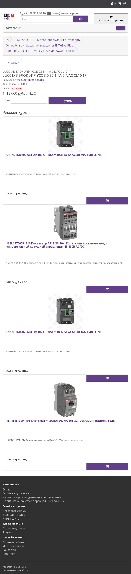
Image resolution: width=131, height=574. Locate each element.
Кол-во (6, 100)
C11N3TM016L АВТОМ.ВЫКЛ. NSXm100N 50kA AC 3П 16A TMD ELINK (54, 332)
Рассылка (9, 554)
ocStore (21, 567)
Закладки (9, 550)
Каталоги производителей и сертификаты (32, 497)
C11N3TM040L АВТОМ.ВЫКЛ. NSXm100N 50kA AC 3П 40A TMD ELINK (54, 155)
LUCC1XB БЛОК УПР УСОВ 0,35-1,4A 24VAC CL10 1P (40, 51)
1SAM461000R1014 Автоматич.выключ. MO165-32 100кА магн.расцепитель (60, 421)
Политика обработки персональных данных (33, 501)
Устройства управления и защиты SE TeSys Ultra (40, 45)
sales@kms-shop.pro (65, 13)
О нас (6, 489)
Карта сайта (11, 518)
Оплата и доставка (16, 493)
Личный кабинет (14, 542)
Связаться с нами (14, 511)
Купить (67, 100)
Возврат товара (14, 515)
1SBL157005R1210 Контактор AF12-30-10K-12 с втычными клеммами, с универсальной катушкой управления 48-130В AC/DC (56, 244)
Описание (12, 63)
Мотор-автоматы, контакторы (58, 40)
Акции (7, 532)
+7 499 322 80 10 (34, 13)
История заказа (13, 546)
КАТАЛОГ (22, 40)
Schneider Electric (32, 80)
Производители (14, 528)
